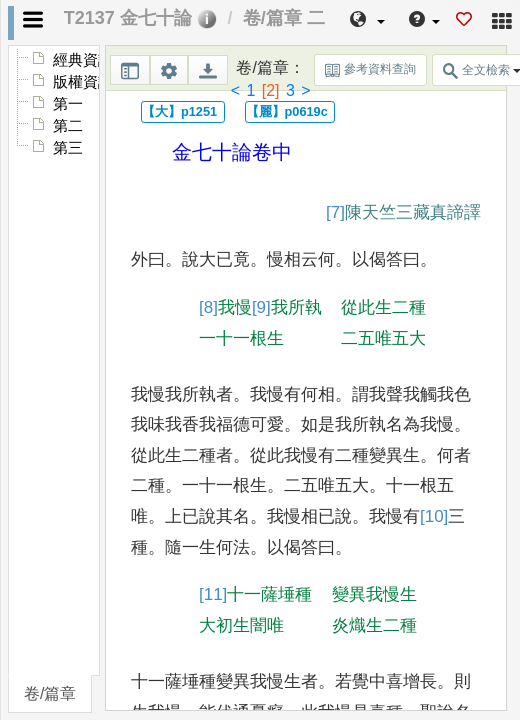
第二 (68, 126)
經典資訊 (83, 60)
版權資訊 (83, 82)
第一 (68, 104)
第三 (68, 148)
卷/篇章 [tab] (50, 693)
